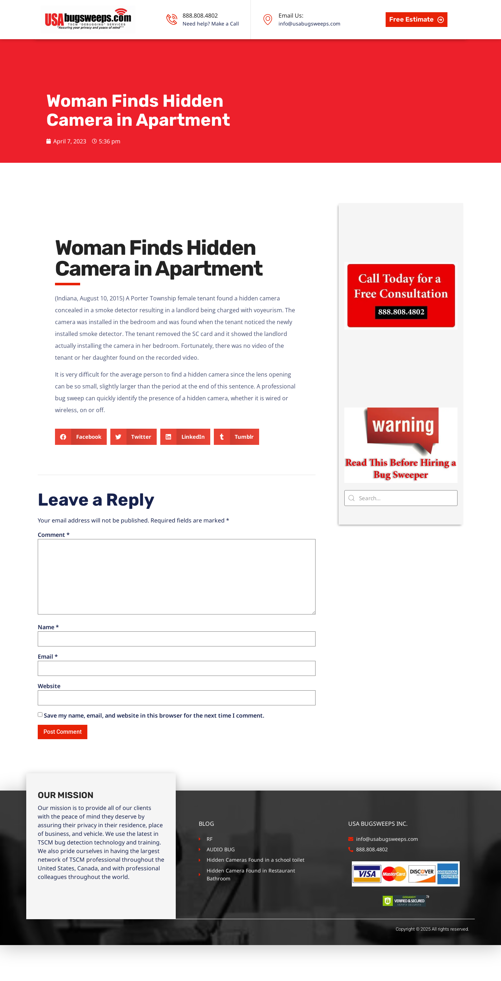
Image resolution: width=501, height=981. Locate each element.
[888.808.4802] (171, 19)
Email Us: (291, 15)
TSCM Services (146, 53)
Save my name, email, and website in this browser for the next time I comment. (154, 751)
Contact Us (383, 54)
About (96, 53)
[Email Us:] (267, 19)
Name (48, 663)
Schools (295, 53)
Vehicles (339, 53)
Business (250, 53)
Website (49, 722)
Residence (202, 53)
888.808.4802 (200, 15)
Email (48, 692)
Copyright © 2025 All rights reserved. (432, 965)
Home (62, 54)
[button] (81, 472)
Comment (54, 571)
